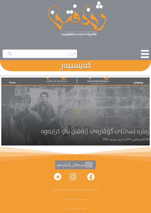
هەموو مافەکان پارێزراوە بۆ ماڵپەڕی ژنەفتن (75, 189)
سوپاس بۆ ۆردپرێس (75, 208)
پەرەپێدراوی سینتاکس (76, 199)
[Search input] (40, 54)
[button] (91, 177)
